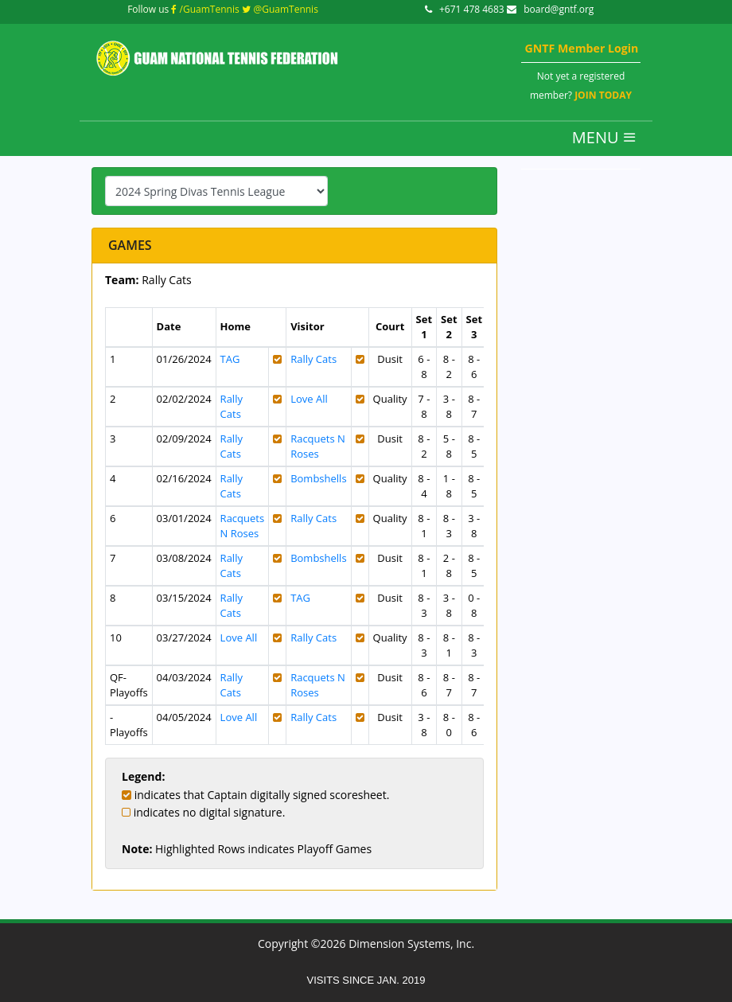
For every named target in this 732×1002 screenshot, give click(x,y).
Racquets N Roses (317, 446)
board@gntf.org (550, 9)
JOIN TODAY (603, 95)
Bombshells (318, 478)
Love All (309, 399)
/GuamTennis (205, 9)
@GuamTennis (280, 9)
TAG (230, 359)
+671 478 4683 (466, 9)
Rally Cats (313, 359)
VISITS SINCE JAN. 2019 (366, 980)
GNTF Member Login (581, 48)
